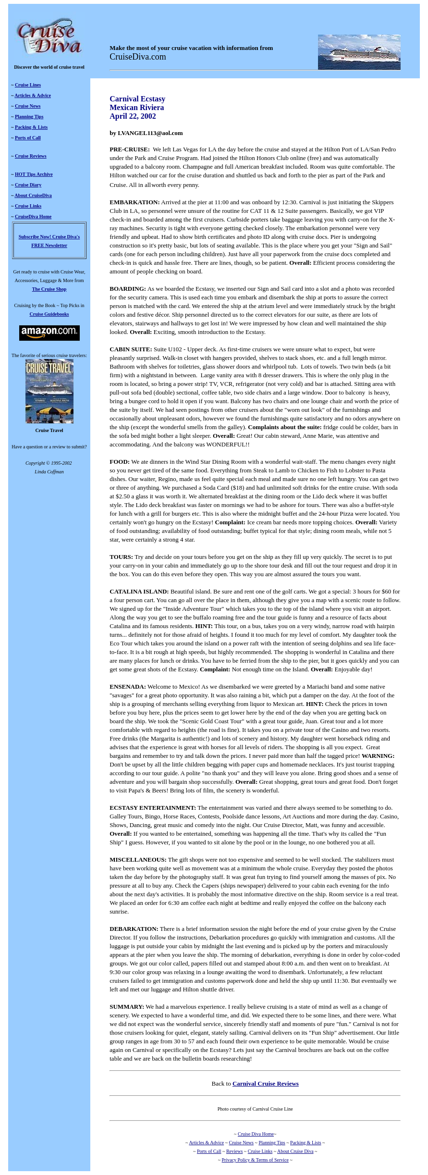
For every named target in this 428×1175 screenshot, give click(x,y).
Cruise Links (28, 206)
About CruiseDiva (33, 195)
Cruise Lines (28, 84)
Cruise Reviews (31, 156)
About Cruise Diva (295, 1151)
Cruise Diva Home (256, 1134)
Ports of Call (28, 137)
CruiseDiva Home (33, 216)
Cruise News (28, 106)
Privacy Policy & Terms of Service (255, 1160)
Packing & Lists (31, 127)
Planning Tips (29, 116)
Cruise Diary (28, 184)
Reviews (234, 1151)
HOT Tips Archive (34, 174)
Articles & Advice (32, 95)
